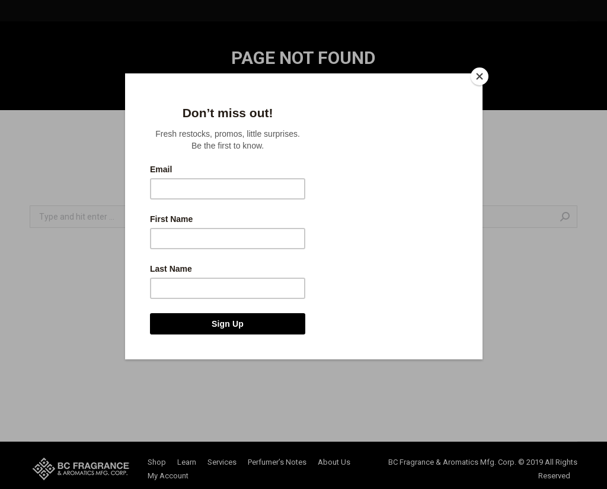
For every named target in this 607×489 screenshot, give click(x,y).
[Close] (479, 76)
